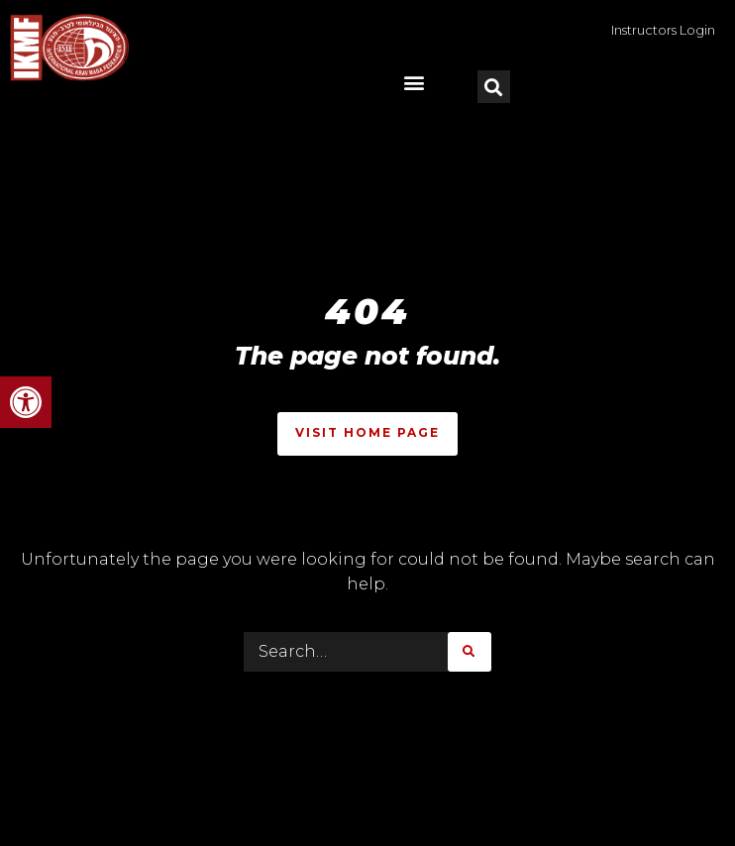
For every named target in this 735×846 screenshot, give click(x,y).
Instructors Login (663, 30)
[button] (26, 402)
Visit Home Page (367, 432)
